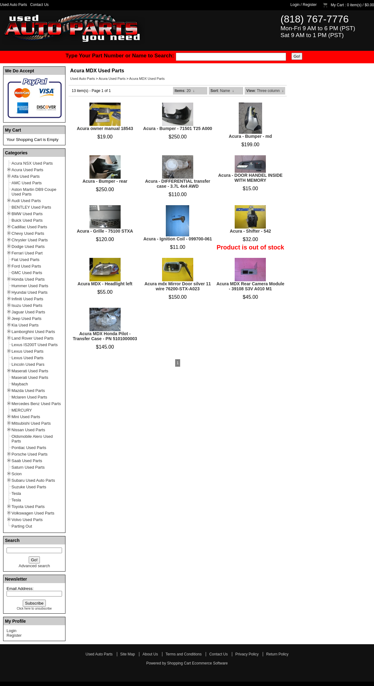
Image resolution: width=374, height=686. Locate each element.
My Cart (337, 5)
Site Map (127, 654)
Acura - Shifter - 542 (250, 231)
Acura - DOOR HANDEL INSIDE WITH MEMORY (250, 178)
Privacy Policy (247, 654)
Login (295, 4)
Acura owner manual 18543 (105, 128)
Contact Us (39, 4)
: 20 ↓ (184, 91)
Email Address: (20, 588)
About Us (150, 654)
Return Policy (277, 654)
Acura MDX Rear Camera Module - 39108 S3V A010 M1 (250, 286)
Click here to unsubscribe (34, 608)
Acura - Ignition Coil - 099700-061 (177, 238)
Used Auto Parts (13, 4)
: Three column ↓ (265, 91)
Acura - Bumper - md (250, 136)
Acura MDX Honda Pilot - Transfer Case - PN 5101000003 (105, 336)
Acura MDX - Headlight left (105, 283)
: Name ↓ (222, 91)
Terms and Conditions (183, 654)
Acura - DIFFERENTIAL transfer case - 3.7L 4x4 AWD (177, 184)
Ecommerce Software (210, 663)
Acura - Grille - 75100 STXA (105, 231)
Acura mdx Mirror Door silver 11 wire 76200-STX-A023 (177, 286)
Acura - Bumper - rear (105, 181)
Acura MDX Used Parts (147, 78)
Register (310, 4)
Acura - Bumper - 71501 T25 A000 (177, 128)
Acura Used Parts (111, 78)
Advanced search (34, 565)
